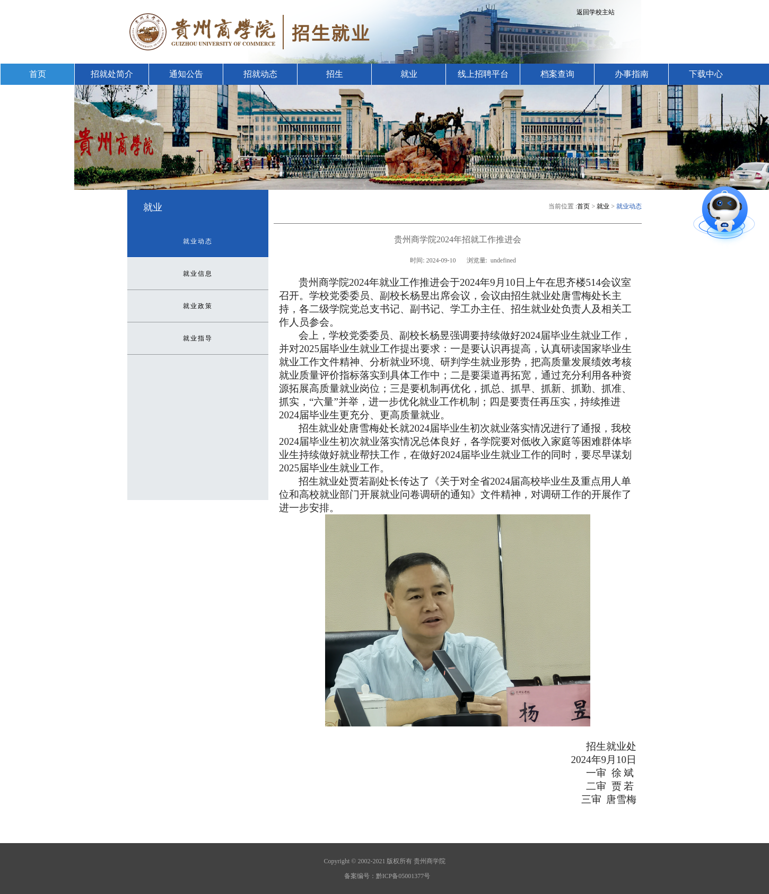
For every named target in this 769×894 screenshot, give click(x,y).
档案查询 (557, 73)
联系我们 (38, 95)
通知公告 (186, 73)
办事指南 (632, 73)
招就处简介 (112, 73)
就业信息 (198, 273)
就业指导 (198, 338)
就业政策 (198, 306)
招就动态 (260, 73)
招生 (334, 73)
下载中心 (706, 73)
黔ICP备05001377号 (403, 876)
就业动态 (198, 241)
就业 (408, 73)
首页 (37, 73)
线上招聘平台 (483, 73)
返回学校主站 (595, 12)
